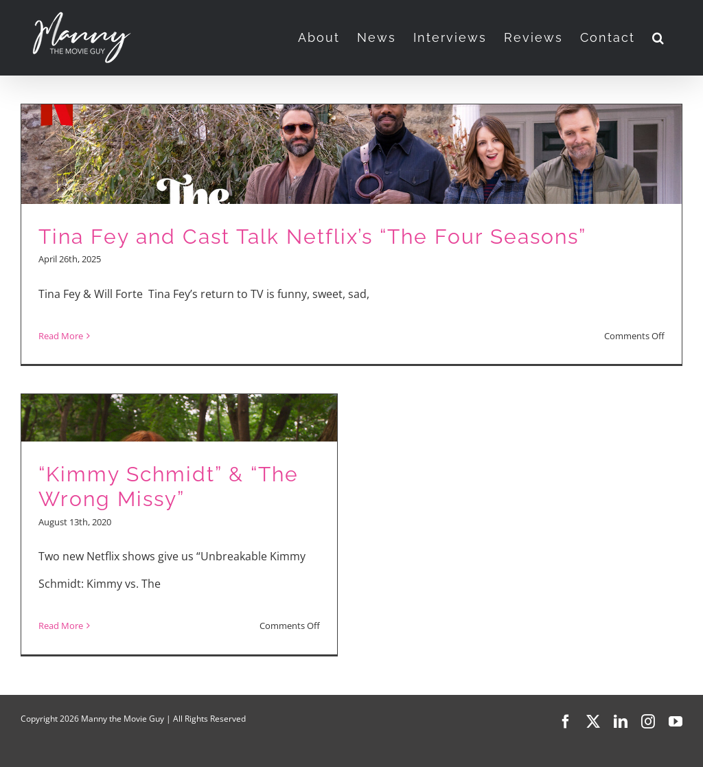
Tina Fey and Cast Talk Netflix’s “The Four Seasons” (312, 237)
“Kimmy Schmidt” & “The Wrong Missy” (168, 487)
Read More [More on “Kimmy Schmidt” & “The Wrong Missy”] (60, 625)
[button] (658, 37)
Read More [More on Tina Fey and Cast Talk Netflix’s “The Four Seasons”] (60, 336)
